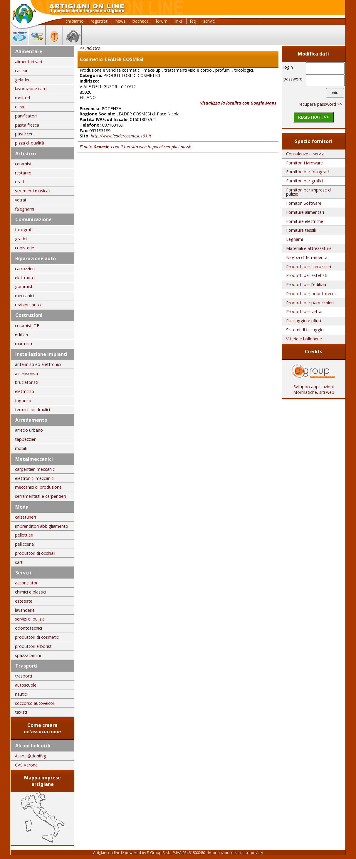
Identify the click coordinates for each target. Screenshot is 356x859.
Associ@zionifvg (30, 756)
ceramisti (24, 164)
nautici (21, 694)
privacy (257, 852)
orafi (19, 181)
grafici (21, 238)
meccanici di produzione (38, 487)
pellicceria (24, 544)
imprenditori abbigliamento (41, 526)
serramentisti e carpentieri (40, 496)
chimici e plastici (30, 592)
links (178, 21)
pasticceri (24, 134)
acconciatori (26, 583)
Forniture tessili (301, 230)
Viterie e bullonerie (304, 339)
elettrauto (25, 277)
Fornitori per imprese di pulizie (309, 192)
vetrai (20, 200)
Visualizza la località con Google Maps (238, 103)
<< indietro (90, 48)
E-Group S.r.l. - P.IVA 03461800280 (176, 852)
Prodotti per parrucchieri (310, 302)
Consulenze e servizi (305, 154)
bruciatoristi (26, 382)
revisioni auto (28, 304)
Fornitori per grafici (304, 181)
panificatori (26, 116)
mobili (21, 448)
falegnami (24, 209)
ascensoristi (26, 373)
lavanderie (25, 610)
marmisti (23, 343)
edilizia (21, 334)
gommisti (24, 286)
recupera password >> (320, 104)
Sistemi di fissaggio (305, 329)
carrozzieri (25, 268)
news (120, 21)
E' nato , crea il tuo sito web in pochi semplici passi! (135, 146)
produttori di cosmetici (37, 637)
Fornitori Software (303, 203)
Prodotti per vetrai (304, 311)
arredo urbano (29, 430)
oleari (20, 107)
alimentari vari (28, 61)
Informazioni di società (228, 852)
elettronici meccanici (34, 478)
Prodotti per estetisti (306, 275)
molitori (22, 97)
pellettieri (24, 535)
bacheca (140, 21)
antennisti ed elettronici (38, 364)
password (293, 79)
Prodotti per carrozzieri (308, 266)
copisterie (24, 248)
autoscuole (25, 685)
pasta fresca (27, 125)
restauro (23, 173)
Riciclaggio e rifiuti (303, 320)
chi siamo (75, 21)
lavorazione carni (31, 88)
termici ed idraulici (32, 409)
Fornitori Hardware (304, 163)
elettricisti (24, 391)
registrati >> (313, 117)
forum (161, 21)
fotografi (23, 229)
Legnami (294, 239)
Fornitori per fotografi (307, 171)
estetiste (23, 601)
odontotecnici (28, 628)
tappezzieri (25, 439)
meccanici (24, 295)
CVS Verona (26, 765)
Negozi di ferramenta (307, 257)
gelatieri (23, 80)
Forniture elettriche (304, 221)
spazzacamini (28, 655)
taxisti (21, 712)
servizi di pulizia (30, 619)
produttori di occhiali (35, 553)
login (288, 67)
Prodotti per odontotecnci (311, 293)
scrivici (209, 21)
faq (193, 21)
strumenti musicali (32, 191)
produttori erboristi (34, 646)
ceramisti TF (27, 325)
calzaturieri (25, 517)
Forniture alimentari (305, 212)
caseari (21, 70)
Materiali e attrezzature (309, 248)
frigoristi (23, 400)
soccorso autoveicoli (35, 703)
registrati (99, 21)
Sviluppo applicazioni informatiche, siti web (313, 387)
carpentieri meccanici (35, 469)
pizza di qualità (29, 143)
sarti (19, 562)
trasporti (23, 676)
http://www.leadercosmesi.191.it (121, 136)
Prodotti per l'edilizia (306, 284)
